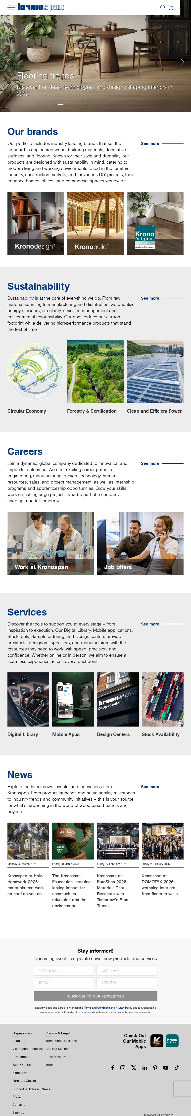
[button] (9, 56)
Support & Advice (25, 1079)
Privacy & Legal (58, 1023)
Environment (21, 1047)
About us (18, 1031)
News (46, 1079)
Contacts (18, 1095)
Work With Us (21, 1055)
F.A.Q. (16, 1087)
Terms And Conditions (61, 1031)
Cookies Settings (57, 1039)
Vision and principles (27, 1039)
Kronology (19, 1063)
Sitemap (18, 1103)
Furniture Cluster (24, 1071)
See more (150, 143)
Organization (22, 1023)
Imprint (50, 1055)
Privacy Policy (56, 1047)
